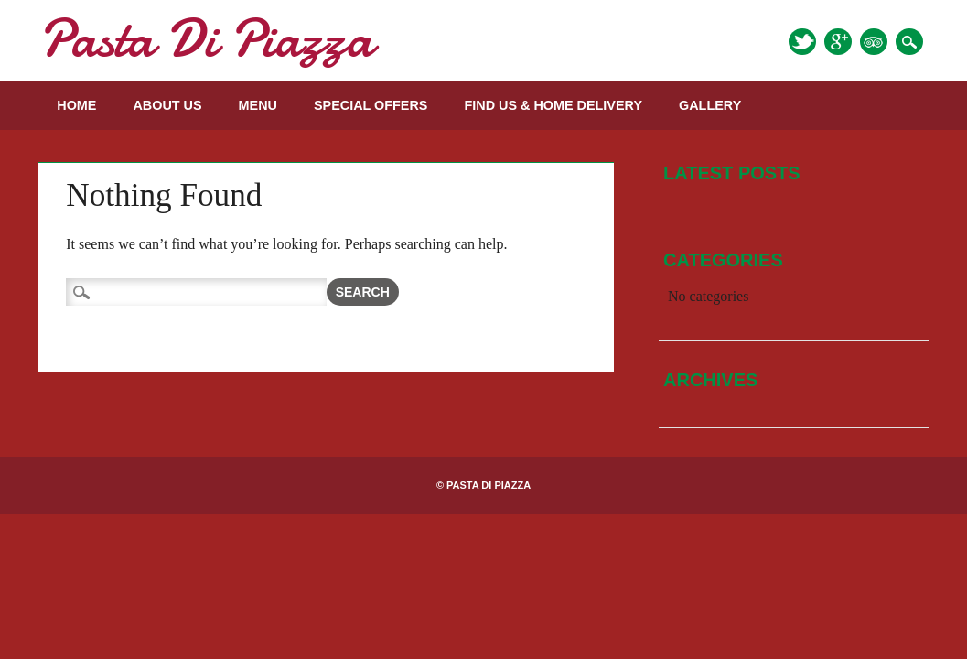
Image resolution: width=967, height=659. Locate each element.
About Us (167, 105)
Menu (258, 105)
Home (76, 105)
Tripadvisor (873, 41)
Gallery (710, 105)
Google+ (838, 41)
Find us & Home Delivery (553, 105)
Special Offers (370, 105)
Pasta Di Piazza (205, 38)
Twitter (802, 41)
